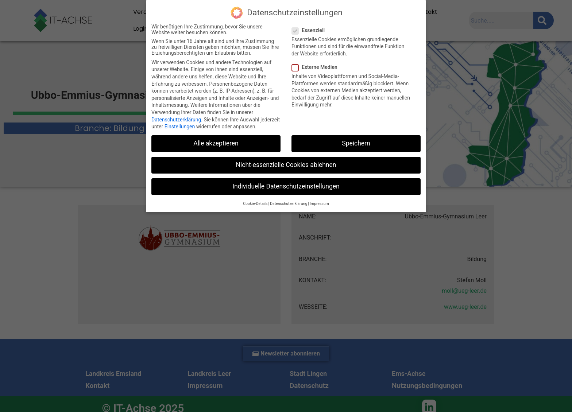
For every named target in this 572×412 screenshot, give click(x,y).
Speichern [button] (356, 143)
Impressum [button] (319, 203)
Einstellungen (180, 126)
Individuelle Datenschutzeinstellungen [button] (285, 186)
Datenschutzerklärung (176, 120)
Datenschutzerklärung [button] (288, 203)
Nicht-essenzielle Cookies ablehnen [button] (286, 164)
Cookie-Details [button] (255, 203)
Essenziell (310, 30)
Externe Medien (316, 67)
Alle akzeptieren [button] (216, 143)
